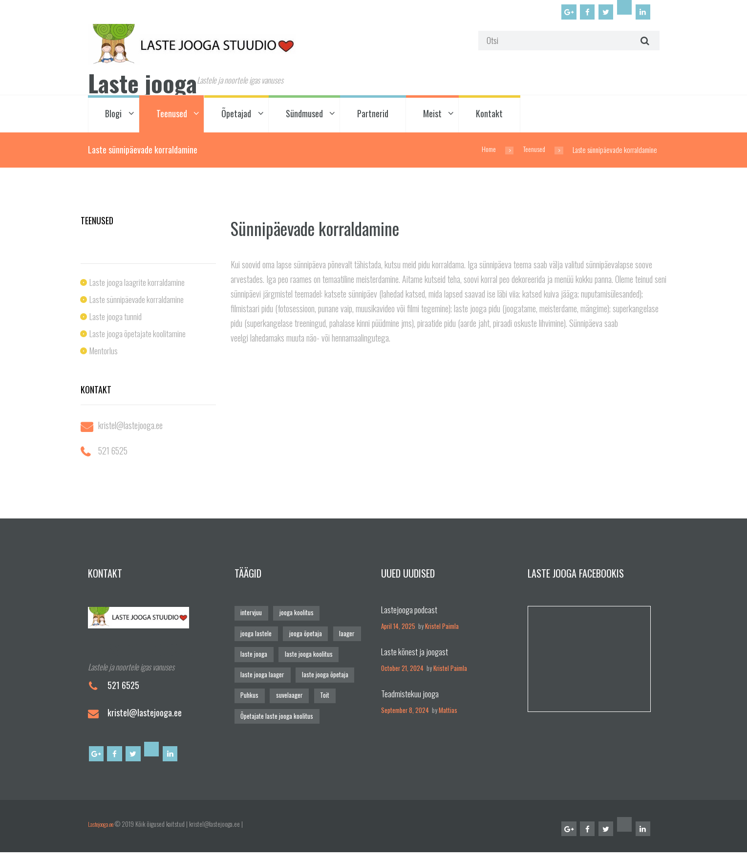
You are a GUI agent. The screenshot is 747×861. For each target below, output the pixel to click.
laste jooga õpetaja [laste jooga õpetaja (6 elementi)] (324, 676)
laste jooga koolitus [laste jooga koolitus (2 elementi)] (308, 656)
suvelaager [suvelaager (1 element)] (289, 697)
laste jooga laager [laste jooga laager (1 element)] (262, 676)
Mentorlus (104, 353)
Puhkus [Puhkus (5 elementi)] (249, 697)
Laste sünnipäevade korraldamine (137, 302)
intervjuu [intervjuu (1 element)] (250, 615)
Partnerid (372, 116)
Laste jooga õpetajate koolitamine (138, 336)
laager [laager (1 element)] (346, 636)
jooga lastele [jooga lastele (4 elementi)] (256, 636)
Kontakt (489, 116)
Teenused (171, 116)
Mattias (448, 713)
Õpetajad (236, 116)
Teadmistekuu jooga (410, 696)
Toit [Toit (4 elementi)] (323, 697)
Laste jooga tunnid (116, 319)
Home (485, 152)
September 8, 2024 (405, 713)
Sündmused (304, 116)
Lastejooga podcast (410, 612)
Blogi (113, 116)
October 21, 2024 (402, 671)
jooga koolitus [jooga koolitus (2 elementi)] (295, 615)
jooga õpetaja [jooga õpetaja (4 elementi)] (305, 636)
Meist (432, 116)
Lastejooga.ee (104, 831)
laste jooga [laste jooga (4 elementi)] (253, 656)
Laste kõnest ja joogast (415, 654)
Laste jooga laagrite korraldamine (138, 285)
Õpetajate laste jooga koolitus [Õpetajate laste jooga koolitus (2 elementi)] (276, 717)
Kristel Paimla (442, 629)
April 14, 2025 (398, 629)
